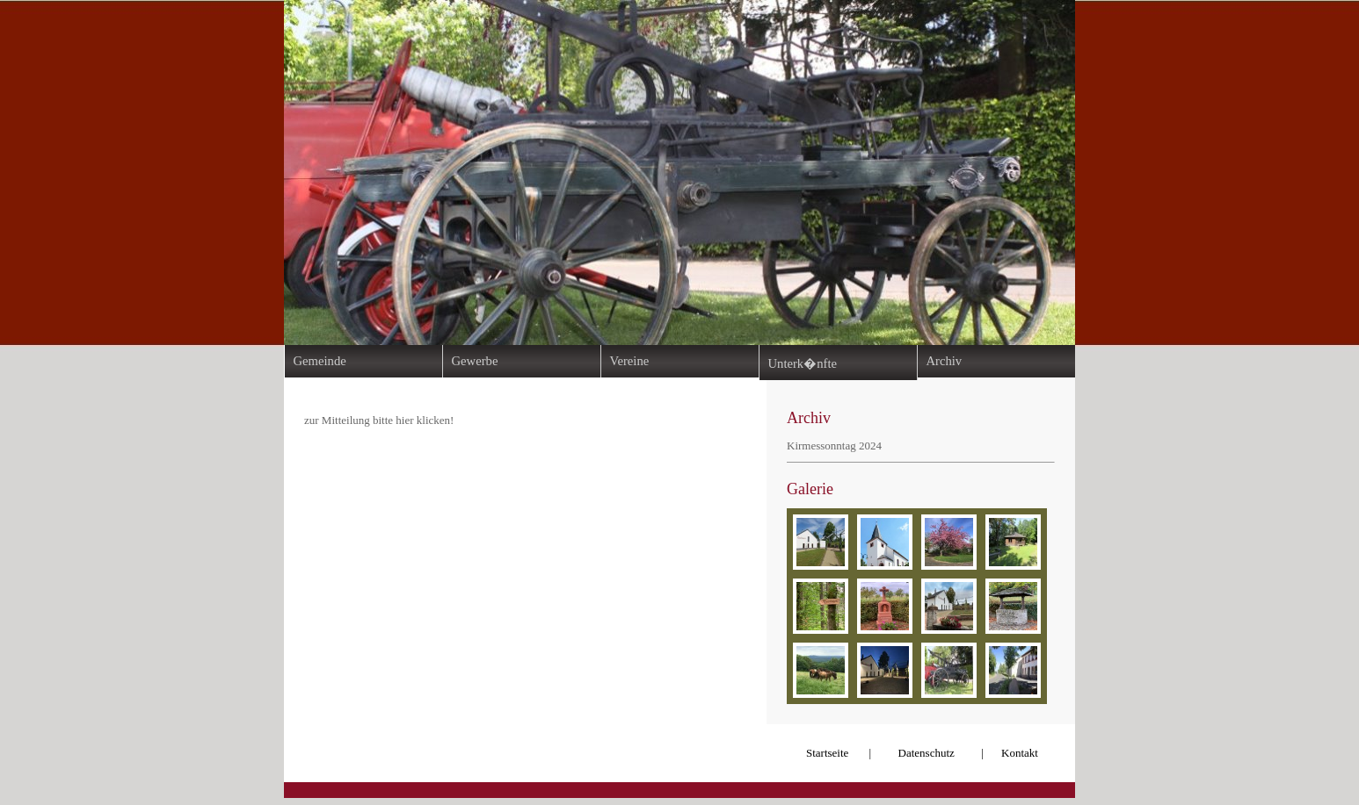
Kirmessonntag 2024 (834, 445)
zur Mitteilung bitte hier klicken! (379, 420)
